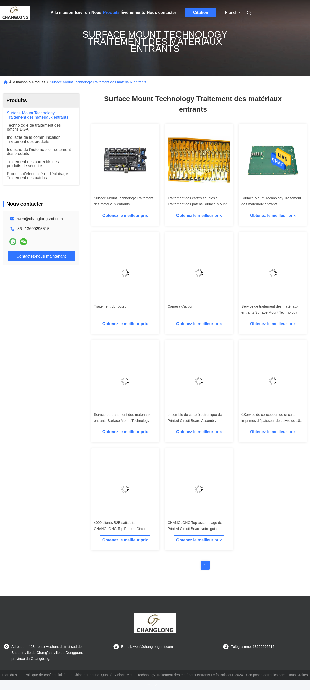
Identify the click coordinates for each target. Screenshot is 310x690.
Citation (200, 12)
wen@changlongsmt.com (40, 219)
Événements (133, 12)
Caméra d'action (180, 306)
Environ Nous (88, 12)
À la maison (62, 12)
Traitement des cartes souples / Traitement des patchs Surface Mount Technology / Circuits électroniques (197, 204)
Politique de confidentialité (45, 675)
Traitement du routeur (111, 306)
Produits (111, 12)
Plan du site (11, 675)
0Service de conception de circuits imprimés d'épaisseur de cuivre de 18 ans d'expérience (270, 420)
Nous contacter (161, 12)
